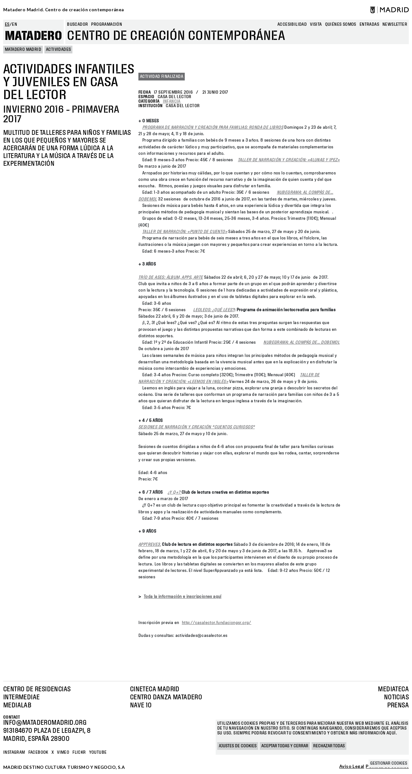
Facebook (38, 752)
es (7, 24)
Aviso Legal (351, 766)
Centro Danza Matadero (166, 697)
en (14, 24)
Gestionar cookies (388, 763)
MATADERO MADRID (23, 49)
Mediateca (393, 689)
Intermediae (21, 697)
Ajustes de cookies (238, 746)
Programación (106, 24)
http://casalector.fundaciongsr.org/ (216, 622)
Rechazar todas (329, 746)
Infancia (172, 101)
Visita (316, 24)
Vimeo (63, 752)
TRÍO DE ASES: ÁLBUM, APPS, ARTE (170, 277)
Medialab (17, 705)
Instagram (14, 752)
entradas (369, 24)
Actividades (58, 49)
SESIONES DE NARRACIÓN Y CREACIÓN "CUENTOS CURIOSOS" (196, 427)
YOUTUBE (98, 752)
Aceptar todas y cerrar (284, 746)
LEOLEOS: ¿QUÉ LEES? (213, 310)
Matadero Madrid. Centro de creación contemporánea (63, 9)
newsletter (394, 24)
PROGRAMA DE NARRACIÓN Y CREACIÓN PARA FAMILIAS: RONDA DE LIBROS (212, 127)
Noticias (396, 697)
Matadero (33, 36)
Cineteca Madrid (155, 689)
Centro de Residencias (36, 689)
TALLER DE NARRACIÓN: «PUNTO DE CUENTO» (184, 231)
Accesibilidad (292, 24)
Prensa (398, 705)
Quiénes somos (340, 24)
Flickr (79, 752)
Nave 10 (141, 705)
